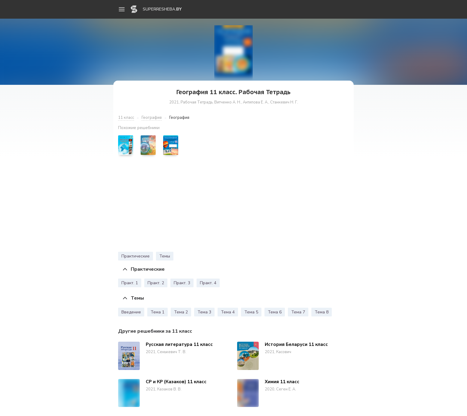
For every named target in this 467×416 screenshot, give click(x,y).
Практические (135, 256)
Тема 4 (228, 312)
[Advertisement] (233, 205)
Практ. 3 (182, 283)
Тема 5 (251, 312)
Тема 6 (275, 312)
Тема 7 (298, 312)
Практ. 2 (156, 283)
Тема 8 (321, 312)
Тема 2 (181, 312)
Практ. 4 (208, 283)
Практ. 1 (129, 283)
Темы (164, 256)
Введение (131, 312)
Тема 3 (204, 312)
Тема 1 (157, 312)
